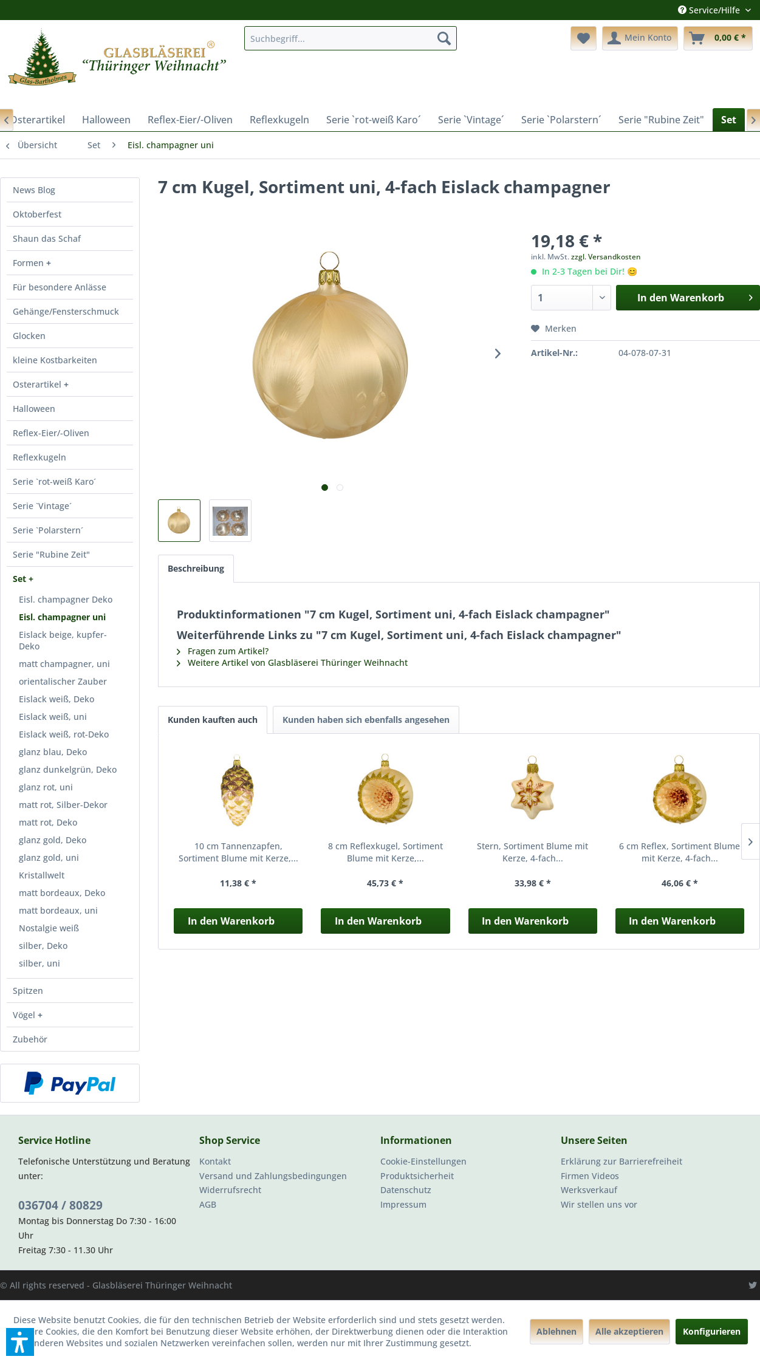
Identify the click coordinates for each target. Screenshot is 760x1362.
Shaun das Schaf (47, 238)
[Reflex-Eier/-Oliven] (190, 119)
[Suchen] (444, 38)
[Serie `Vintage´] (471, 119)
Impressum (403, 1204)
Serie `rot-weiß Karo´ (54, 481)
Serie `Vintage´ (42, 506)
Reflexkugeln (39, 457)
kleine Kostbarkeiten (55, 360)
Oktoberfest (37, 214)
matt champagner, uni (64, 663)
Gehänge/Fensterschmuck (66, 311)
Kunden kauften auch (213, 719)
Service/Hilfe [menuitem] (710, 10)
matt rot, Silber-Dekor (63, 804)
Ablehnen (556, 1331)
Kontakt (215, 1161)
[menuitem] (350, 38)
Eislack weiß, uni (53, 716)
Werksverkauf (589, 1190)
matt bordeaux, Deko (62, 892)
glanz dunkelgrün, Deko (68, 769)
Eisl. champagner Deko (65, 599)
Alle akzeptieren (629, 1331)
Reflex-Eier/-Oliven (51, 433)
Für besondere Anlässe (59, 287)
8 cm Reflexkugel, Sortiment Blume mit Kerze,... (385, 852)
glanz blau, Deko (53, 752)
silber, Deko (43, 945)
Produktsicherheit (417, 1176)
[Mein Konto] (640, 38)
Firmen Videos (590, 1176)
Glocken (29, 335)
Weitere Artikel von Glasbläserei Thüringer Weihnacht (292, 662)
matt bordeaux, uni (58, 910)
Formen (29, 263)
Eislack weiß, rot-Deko (64, 734)
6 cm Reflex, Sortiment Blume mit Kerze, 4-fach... (679, 852)
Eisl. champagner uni (62, 617)
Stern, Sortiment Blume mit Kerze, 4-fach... (532, 852)
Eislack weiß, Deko (56, 699)
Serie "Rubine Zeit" (51, 554)
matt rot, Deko (48, 822)
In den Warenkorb (231, 921)
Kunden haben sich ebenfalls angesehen (366, 719)
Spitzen (28, 990)
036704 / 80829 (60, 1205)
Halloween (34, 408)
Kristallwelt (41, 875)
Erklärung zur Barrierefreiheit (621, 1161)
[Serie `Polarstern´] (561, 119)
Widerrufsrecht (230, 1190)
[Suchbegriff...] (350, 38)
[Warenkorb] (718, 38)
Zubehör (30, 1039)
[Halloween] (106, 119)
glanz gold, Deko (52, 840)
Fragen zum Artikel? (223, 651)
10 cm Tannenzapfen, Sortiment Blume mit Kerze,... (238, 852)
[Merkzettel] (583, 38)
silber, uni (39, 963)
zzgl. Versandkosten (606, 257)
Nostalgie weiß (49, 928)
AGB (207, 1204)
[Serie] (661, 119)
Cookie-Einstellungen (423, 1161)
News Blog (34, 190)
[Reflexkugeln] (279, 119)
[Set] (729, 119)
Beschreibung (196, 568)
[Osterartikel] (37, 119)
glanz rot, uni (46, 787)
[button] (20, 1342)
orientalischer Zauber (63, 681)
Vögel (25, 1015)
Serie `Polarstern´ (48, 530)
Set (21, 578)
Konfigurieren (712, 1331)
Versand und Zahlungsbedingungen (273, 1176)
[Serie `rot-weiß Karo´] (374, 119)
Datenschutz (405, 1190)
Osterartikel (38, 384)
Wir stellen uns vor (599, 1204)
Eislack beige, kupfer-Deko (63, 640)
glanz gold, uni (49, 857)
